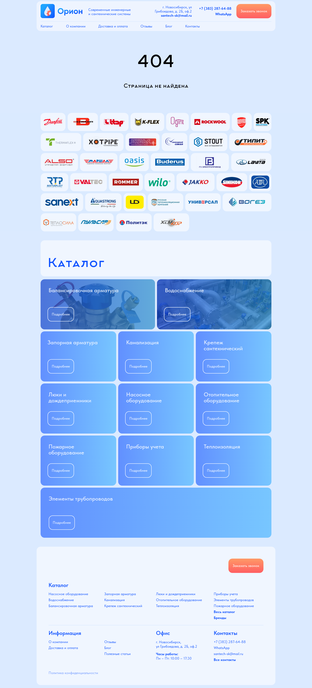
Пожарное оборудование (234, 606)
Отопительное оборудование (179, 600)
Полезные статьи (117, 654)
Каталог (47, 26)
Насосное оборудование (68, 594)
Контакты (192, 26)
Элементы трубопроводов (234, 600)
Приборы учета (226, 594)
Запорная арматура (120, 594)
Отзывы (146, 26)
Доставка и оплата (113, 26)
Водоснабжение (61, 600)
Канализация (114, 600)
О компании (76, 26)
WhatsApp (222, 648)
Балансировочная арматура (71, 606)
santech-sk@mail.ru (228, 654)
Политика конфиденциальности (73, 673)
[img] (98, 304)
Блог (168, 26)
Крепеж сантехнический (123, 606)
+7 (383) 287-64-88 (230, 642)
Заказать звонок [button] (254, 11)
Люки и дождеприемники (175, 594)
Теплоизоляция (167, 606)
